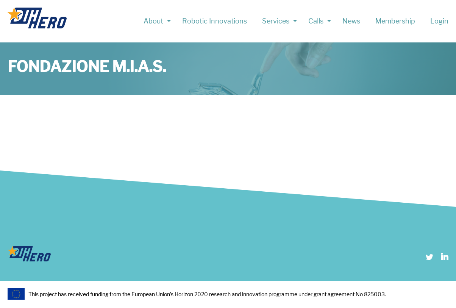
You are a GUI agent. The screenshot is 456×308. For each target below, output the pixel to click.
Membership (395, 21)
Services (275, 21)
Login (439, 21)
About (153, 21)
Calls (315, 21)
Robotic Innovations (214, 21)
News (351, 21)
